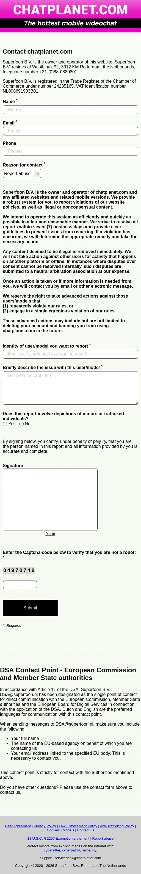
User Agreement (18, 826)
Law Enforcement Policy (78, 826)
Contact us (85, 830)
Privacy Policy (45, 826)
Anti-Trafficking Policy (117, 826)
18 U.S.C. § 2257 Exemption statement (58, 838)
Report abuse (103, 838)
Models (68, 830)
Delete (50, 534)
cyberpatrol (71, 850)
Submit (30, 608)
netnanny (89, 850)
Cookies (53, 830)
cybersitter (52, 850)
